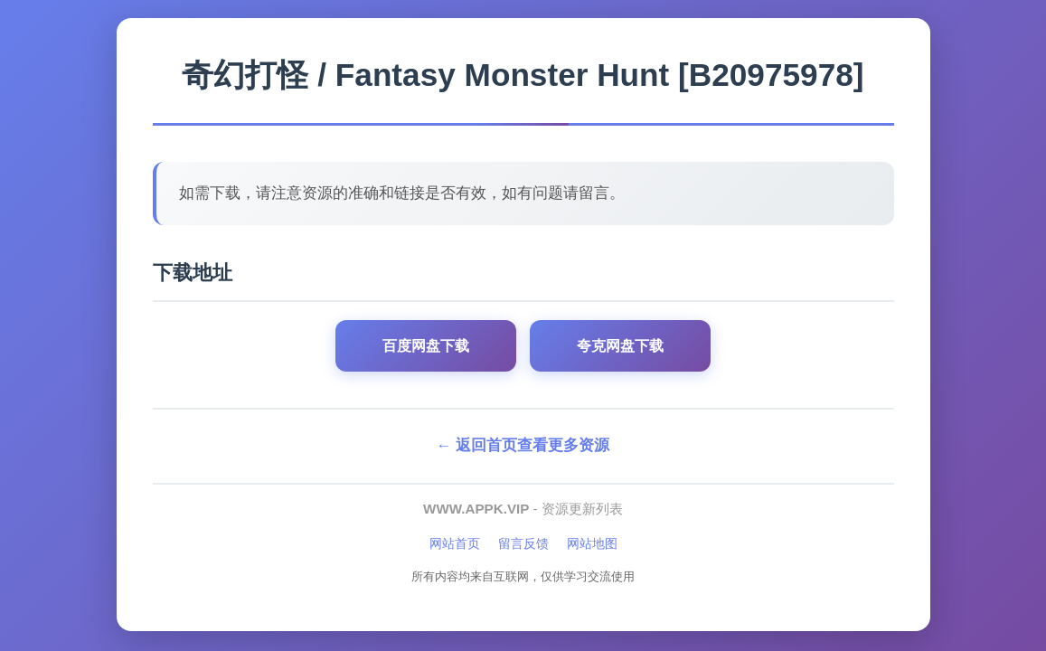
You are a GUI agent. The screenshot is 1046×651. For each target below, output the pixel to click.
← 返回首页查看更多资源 (523, 445)
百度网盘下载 (425, 346)
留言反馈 (523, 544)
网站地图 (592, 544)
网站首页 (454, 544)
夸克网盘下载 (620, 346)
